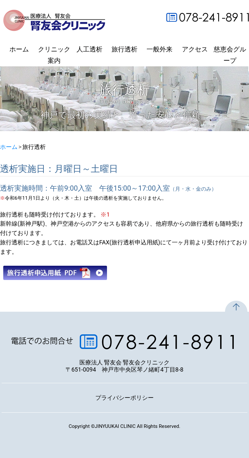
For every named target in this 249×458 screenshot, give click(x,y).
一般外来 (159, 49)
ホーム (19, 49)
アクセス (195, 49)
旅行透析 (124, 49)
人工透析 (89, 49)
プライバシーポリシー (124, 397)
